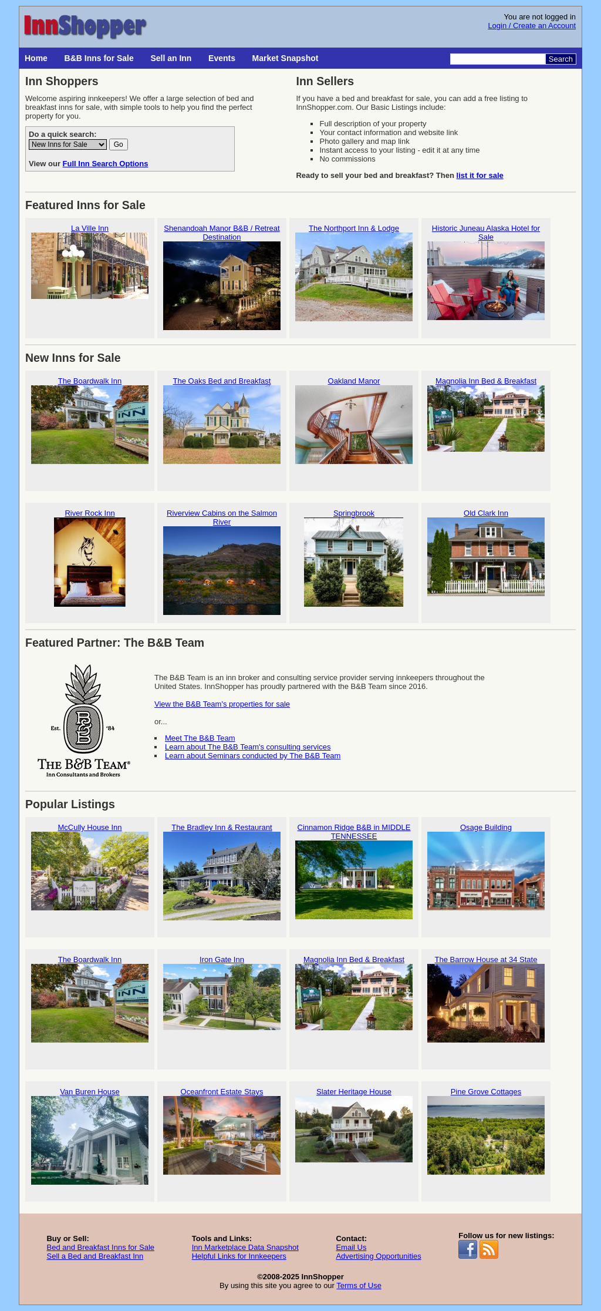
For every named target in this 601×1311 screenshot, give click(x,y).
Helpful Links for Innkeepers (239, 1256)
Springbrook (354, 558)
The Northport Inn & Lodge (354, 273)
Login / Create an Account (532, 25)
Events (221, 58)
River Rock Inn (89, 558)
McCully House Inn (89, 872)
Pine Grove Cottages (486, 1136)
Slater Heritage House (354, 1136)
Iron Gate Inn (222, 1004)
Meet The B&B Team (200, 738)
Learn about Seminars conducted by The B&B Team (252, 755)
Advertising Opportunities (378, 1256)
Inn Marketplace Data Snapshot (245, 1247)
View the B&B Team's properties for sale (222, 704)
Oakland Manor (354, 426)
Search (561, 59)
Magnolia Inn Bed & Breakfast (486, 426)
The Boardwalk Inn (89, 426)
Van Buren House (89, 1136)
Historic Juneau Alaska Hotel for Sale (486, 277)
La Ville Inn (89, 273)
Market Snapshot (285, 58)
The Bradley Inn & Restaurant (222, 872)
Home (36, 58)
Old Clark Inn (486, 558)
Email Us (351, 1247)
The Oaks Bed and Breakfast (222, 426)
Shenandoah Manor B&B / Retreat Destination (222, 277)
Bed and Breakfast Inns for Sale (100, 1247)
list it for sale (480, 175)
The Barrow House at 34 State (486, 1004)
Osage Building (486, 872)
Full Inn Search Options (105, 163)
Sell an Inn (170, 58)
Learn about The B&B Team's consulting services (247, 746)
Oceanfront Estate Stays (222, 1136)
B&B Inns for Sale (99, 58)
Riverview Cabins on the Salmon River (222, 562)
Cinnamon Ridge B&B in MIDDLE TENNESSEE (354, 876)
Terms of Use (358, 1285)
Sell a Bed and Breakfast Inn (94, 1256)
